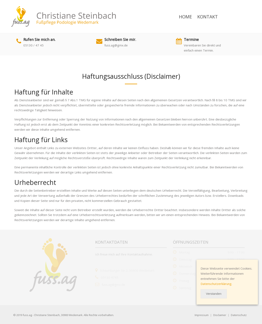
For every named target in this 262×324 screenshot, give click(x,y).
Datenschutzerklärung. (216, 284)
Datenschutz (239, 315)
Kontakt (207, 17)
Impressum (202, 315)
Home (185, 17)
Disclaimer (219, 315)
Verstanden (213, 293)
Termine (191, 39)
